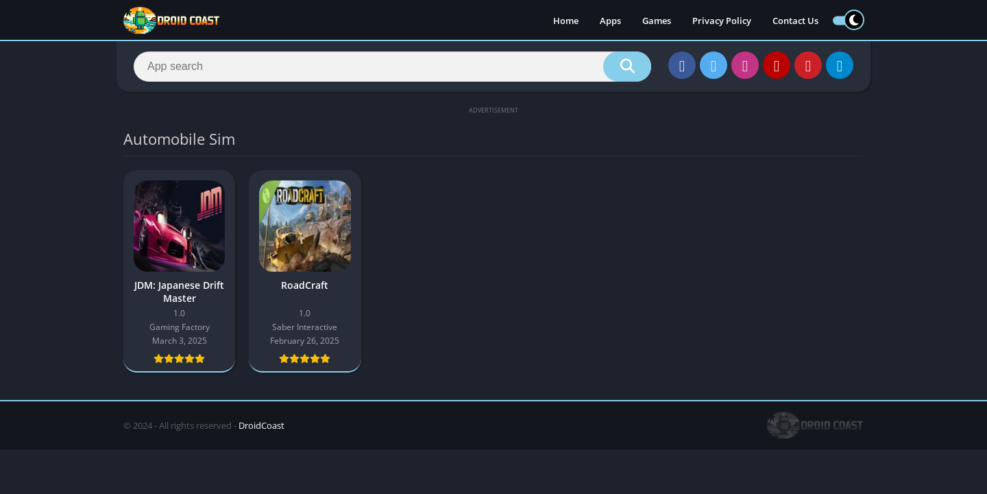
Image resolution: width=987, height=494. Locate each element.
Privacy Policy (721, 20)
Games (656, 20)
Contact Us (795, 20)
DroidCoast (261, 425)
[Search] (392, 66)
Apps (610, 20)
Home (565, 20)
